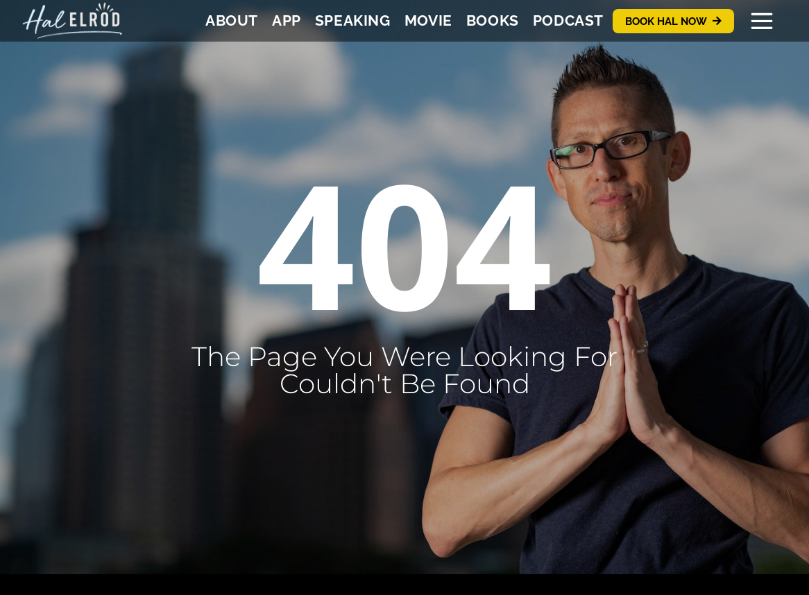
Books (492, 20)
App (286, 20)
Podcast (568, 20)
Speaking (353, 20)
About (231, 20)
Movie (428, 20)
